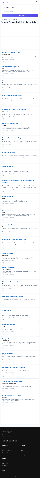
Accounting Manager (8, 324)
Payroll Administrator (8, 267)
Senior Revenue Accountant (10, 123)
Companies (4, 465)
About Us (23, 448)
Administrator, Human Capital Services (14, 239)
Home (2, 19)
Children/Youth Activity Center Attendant (14, 109)
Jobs (5, 19)
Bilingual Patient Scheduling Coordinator (14, 339)
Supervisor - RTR (7, 310)
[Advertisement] (20, 30)
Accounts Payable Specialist (10, 66)
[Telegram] (13, 441)
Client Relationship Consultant (11, 396)
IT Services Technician (9, 152)
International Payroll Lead (10, 282)
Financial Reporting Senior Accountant (14, 367)
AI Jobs (3, 470)
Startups (4, 467)
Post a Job (23, 452)
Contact (22, 450)
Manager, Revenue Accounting (11, 138)
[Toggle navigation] (36, 2)
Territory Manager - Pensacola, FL (12, 381)
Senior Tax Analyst (8, 253)
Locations (4, 460)
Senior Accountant (7, 81)
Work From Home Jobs (7, 452)
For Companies (24, 455)
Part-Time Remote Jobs (7, 448)
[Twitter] (7, 441)
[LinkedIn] (10, 441)
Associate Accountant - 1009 (11, 52)
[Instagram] (16, 441)
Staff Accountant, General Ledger (12, 95)
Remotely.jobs (7, 432)
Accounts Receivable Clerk (10, 225)
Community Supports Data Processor (13, 296)
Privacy (31, 476)
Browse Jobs (5, 463)
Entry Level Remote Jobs (7, 450)
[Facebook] (4, 441)
